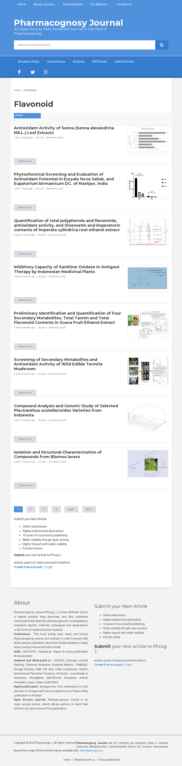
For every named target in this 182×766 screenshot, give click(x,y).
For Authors (99, 4)
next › (71, 509)
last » (89, 509)
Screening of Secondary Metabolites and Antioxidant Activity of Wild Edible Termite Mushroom (58, 364)
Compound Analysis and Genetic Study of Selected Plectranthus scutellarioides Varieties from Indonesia (66, 411)
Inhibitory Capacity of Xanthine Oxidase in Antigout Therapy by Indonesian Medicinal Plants (66, 269)
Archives (79, 61)
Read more (25, 161)
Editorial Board (73, 4)
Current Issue (56, 61)
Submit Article (124, 61)
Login (49, 567)
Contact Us (124, 4)
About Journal (43, 4)
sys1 (41, 137)
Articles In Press (28, 61)
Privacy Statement (109, 759)
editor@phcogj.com (91, 750)
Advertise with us (84, 759)
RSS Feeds (99, 61)
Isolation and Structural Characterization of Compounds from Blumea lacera (58, 454)
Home (22, 4)
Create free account (28, 567)
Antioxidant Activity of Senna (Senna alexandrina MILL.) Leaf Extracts (64, 130)
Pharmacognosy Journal (68, 22)
